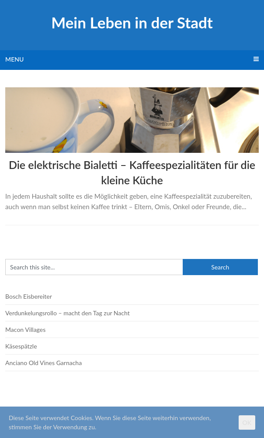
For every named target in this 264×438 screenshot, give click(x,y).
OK (247, 422)
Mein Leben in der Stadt (132, 22)
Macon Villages (25, 329)
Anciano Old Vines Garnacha (43, 362)
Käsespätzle (21, 346)
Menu (14, 59)
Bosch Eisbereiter (28, 296)
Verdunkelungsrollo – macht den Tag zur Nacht (67, 313)
